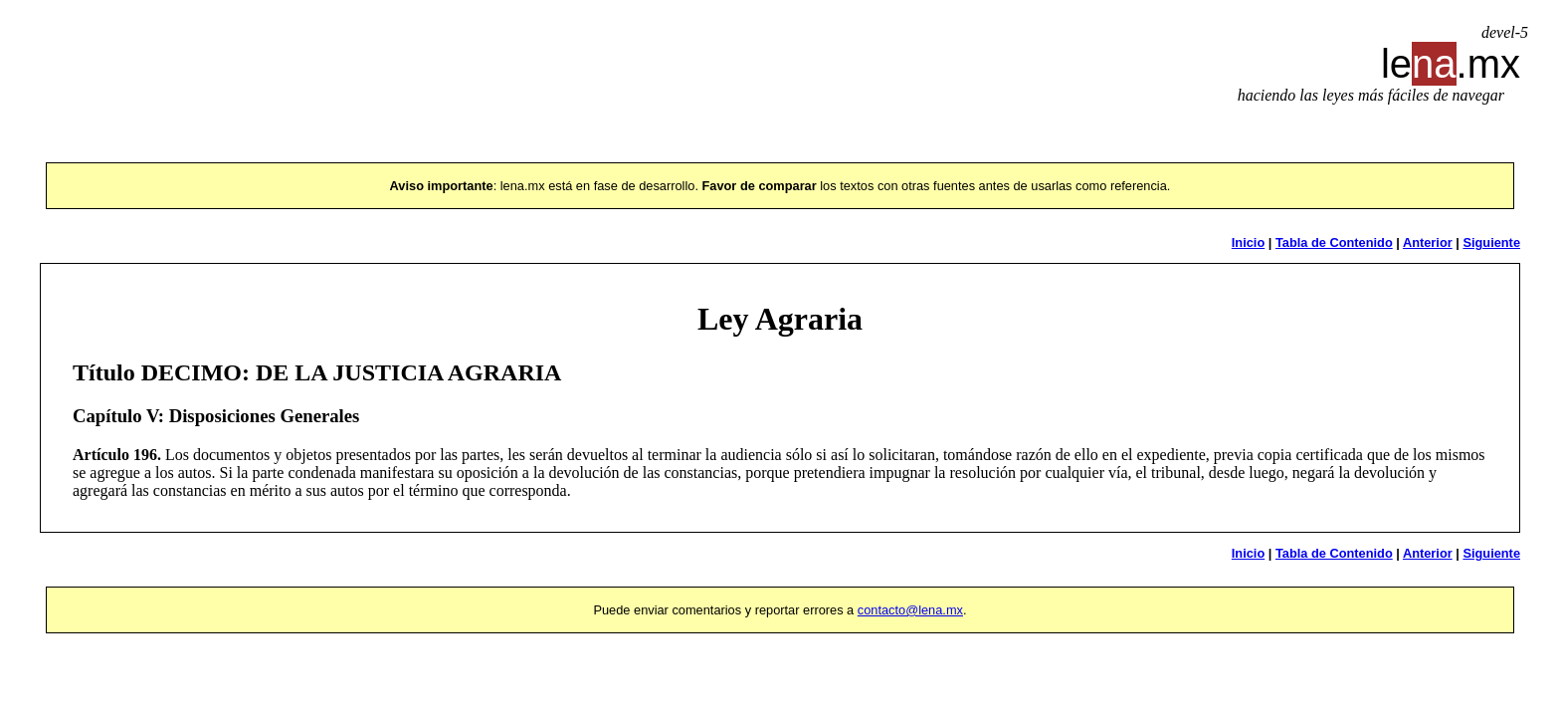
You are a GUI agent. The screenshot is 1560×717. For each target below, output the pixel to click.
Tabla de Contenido (1334, 242)
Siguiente (1491, 242)
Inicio (1248, 242)
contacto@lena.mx (910, 609)
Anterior (1428, 242)
